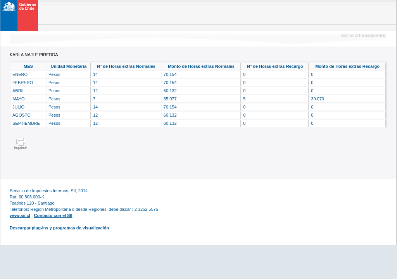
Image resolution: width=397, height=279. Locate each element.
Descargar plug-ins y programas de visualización (59, 228)
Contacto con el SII (53, 215)
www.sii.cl (20, 215)
